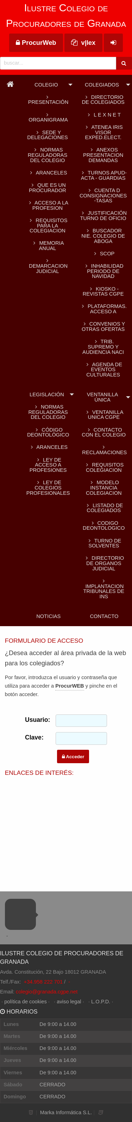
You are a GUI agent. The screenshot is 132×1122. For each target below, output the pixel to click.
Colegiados (102, 85)
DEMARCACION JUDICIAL (47, 266)
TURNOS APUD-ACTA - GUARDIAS (103, 175)
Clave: (34, 737)
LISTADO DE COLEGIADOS (103, 508)
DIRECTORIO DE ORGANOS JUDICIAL (103, 563)
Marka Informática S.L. (66, 1112)
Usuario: (35, 719)
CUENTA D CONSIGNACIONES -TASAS (103, 195)
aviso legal (69, 1001)
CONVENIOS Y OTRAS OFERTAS (103, 326)
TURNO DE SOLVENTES (103, 543)
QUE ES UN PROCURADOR (47, 187)
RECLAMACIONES (104, 450)
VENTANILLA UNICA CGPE (103, 414)
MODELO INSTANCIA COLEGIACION (104, 487)
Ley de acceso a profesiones (48, 465)
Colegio (46, 85)
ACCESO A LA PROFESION (47, 205)
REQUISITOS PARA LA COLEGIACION (47, 225)
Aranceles (48, 447)
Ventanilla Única (102, 397)
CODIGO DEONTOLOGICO (104, 525)
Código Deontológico (48, 432)
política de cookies (25, 1001)
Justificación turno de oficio (103, 215)
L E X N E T (103, 115)
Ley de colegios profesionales (48, 487)
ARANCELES (47, 173)
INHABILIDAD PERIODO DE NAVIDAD (103, 271)
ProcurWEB (69, 686)
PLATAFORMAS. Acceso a (103, 308)
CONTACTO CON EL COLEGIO (104, 432)
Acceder (73, 756)
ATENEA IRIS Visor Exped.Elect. (102, 132)
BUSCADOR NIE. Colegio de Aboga (103, 236)
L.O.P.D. (100, 1001)
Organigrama (47, 117)
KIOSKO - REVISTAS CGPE (103, 291)
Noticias (48, 616)
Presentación (48, 100)
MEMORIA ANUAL (47, 245)
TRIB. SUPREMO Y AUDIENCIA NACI (103, 347)
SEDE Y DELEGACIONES (47, 135)
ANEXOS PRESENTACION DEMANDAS (103, 155)
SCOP (103, 253)
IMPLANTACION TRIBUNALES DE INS (103, 588)
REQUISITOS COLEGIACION (104, 467)
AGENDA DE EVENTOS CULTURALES (103, 370)
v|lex (83, 42)
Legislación (47, 394)
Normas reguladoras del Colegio (47, 155)
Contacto (104, 616)
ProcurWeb (36, 42)
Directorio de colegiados (103, 99)
